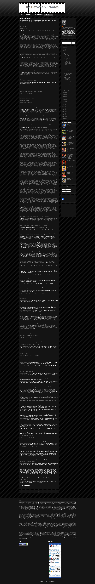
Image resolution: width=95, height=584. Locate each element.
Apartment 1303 (35, 218)
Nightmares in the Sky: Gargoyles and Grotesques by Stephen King (37, 206)
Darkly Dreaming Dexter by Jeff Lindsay (37, 193)
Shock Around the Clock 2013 (25, 373)
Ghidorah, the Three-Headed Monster (47, 317)
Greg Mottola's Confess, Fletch (43, 156)
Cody (33, 506)
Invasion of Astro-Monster (24, 318)
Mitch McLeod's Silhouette (43, 149)
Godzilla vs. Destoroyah (27, 325)
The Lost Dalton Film (40, 396)
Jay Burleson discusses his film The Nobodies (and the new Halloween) (32, 107)
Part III (55, 429)
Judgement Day (30, 122)
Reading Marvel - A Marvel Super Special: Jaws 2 (67, 78)
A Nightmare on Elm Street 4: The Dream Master (28, 242)
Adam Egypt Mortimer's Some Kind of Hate (32, 135)
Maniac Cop (42, 518)
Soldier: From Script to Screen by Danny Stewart (39, 175)
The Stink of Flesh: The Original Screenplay (27, 344)
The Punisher (58, 533)
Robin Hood (65, 524)
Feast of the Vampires (47, 509)
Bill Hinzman (43, 503)
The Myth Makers (45, 234)
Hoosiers (28, 514)
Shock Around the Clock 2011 (25, 448)
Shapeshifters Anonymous (31, 61)
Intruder (24, 515)
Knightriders (33, 517)
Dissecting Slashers (23, 28)
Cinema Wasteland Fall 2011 (25, 453)
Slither (42, 238)
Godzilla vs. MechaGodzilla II (38, 324)
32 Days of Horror (51, 85)
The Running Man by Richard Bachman (39, 181)
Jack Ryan (47, 515)
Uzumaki (27, 260)
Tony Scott (24, 535)
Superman (58, 528)
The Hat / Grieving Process (45, 65)
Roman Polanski (40, 525)
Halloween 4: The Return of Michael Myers (27, 77)
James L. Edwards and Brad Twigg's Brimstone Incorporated (36, 154)
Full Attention (58, 510)
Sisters (23, 220)
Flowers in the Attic (48, 221)
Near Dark (36, 256)
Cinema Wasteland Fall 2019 (25, 82)
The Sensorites (51, 230)
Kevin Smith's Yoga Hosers (51, 400)
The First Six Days (36, 468)
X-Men (71, 537)
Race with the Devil (70, 522)
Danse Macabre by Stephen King (50, 193)
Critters (71, 506)
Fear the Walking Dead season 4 (48, 266)
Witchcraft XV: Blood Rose (38, 115)
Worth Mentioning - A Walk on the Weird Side (68, 82)
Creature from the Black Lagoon (51, 506)
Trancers (34, 535)
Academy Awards (28, 502)
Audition (26, 238)
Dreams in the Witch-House (45, 25)
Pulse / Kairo (49, 239)
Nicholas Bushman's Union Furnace (28, 131)
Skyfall (26, 398)
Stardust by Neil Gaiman (35, 180)
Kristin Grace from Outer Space (40, 517)
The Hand (26, 254)
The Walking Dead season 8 (37, 266)
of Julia (21, 238)
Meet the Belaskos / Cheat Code (42, 66)
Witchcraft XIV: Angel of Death (25, 115)
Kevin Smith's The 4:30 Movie (44, 164)
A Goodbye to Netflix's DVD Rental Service (27, 89)
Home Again (43, 120)
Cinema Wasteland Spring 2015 (25, 310)
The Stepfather (50, 219)
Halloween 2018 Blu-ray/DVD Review (26, 102)
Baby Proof (43, 121)
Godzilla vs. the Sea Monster (37, 318)
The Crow (42, 531)
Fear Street (40, 509)
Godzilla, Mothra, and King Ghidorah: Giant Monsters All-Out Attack (43, 326)
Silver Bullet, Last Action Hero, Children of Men (39, 45)
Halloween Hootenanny (33, 31)
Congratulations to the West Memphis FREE (28, 461)
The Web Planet (39, 233)
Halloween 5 (40, 77)
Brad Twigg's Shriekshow (27, 155)
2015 (34, 85)
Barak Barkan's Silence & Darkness (33, 153)
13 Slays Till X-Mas (23, 158)
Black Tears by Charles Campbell (28, 182)
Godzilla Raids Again (50, 316)
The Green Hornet (72, 531)
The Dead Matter (46, 531)
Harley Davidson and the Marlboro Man (34, 513)
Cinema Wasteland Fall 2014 (25, 346)
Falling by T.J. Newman (29, 189)
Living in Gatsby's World (39, 402)
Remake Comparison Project (55, 523)
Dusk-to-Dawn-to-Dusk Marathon (43, 30)
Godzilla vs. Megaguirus (24, 326)
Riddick (48, 524)
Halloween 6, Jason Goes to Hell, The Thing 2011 (45, 37)
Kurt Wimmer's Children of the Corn (44, 158)
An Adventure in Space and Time (30, 229)
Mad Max (37, 518)
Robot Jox (73, 524)
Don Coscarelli (56, 508)
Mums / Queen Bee (32, 63)
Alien (40, 502)
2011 (32, 85)
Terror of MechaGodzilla (24, 321)
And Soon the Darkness (43, 243)
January (66, 92)
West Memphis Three (26, 537)
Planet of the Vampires (33, 246)
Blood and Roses (38, 257)
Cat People (48, 238)
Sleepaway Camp (69, 526)
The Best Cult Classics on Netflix (25, 303)
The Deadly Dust (37, 72)
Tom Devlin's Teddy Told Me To (32, 158)
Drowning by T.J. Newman (33, 197)
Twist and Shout (44, 124)
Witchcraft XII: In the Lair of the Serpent (32, 113)
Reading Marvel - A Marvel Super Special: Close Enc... (67, 55)
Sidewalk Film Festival (48, 526)
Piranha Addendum (36, 225)
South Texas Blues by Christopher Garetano (39, 176)
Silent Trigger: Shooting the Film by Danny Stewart (31, 207)
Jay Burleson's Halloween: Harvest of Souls (27, 371)
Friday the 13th (51, 256)
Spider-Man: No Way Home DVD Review (27, 98)
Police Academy (24, 522)
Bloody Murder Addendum (39, 262)
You (74, 537)
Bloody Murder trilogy (50, 246)
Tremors (38, 535)
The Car (45, 257)
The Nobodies (48, 533)
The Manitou (30, 255)
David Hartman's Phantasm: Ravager (26, 143)
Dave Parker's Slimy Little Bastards (36, 140)
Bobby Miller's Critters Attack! (45, 151)
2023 (64, 97)
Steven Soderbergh (22, 528)
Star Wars (56, 527)
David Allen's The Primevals (27, 161)
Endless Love (29, 224)
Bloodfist (51, 503)
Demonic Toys (55, 507)
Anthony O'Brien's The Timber (51, 138)
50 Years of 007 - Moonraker (70, 179)
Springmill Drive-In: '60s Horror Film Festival (28, 287)
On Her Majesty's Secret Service (49, 390)
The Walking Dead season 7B (52, 265)
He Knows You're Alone (48, 513)
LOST (29, 518)
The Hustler (43, 532)
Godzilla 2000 (50, 325)
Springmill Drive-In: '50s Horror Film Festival (28, 290)
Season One (34, 127)
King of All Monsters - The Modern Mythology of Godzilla (30, 357)
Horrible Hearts (33, 514)
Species (38, 527)
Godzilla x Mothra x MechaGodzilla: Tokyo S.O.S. (45, 327)
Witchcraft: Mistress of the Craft (33, 112)
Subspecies (43, 528)
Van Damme (56, 535)
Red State (42, 523)
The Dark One (38, 119)
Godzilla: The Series (43, 325)
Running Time (46, 525)
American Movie (44, 502)
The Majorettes (23, 533)
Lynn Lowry (33, 518)
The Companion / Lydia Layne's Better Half (35, 58)
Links (56, 14)
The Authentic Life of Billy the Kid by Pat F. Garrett (34, 192)
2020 (64, 102)
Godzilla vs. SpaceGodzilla (51, 324)
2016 (64, 109)
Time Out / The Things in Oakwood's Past (41, 64)
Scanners (60, 525)
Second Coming (48, 120)
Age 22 (27, 85)
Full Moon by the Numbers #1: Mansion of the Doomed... (67, 63)
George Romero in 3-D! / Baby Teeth (36, 67)
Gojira (29, 316)
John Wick (48, 516)
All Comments (66, 191)
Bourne (55, 503)
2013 (64, 114)
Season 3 (36, 333)
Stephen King (65, 527)
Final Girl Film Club (72, 509)
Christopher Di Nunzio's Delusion (39, 143)
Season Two (39, 127)
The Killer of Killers (52, 118)
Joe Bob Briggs (28, 516)
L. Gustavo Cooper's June (41, 138)
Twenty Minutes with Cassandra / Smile (33, 65)
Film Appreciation (29, 14)
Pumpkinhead (49, 522)
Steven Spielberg (29, 528)
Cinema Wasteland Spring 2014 (25, 362)
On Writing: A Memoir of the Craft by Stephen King (34, 210)
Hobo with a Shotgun (23, 514)
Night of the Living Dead (70, 519)
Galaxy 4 (31, 234)
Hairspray (24, 221)
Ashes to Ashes (27, 119)
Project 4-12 (54, 339)
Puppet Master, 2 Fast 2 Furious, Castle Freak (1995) (29, 49)
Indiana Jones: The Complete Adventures (27, 424)
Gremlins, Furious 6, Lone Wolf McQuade (40, 53)
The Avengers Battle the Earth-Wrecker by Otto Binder (36, 185)
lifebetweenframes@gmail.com (68, 35)
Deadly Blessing (23, 257)
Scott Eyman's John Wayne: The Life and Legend (34, 170)
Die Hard (69, 507)
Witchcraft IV (28, 110)
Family (21, 121)
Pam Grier (33, 521)
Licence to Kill (30, 396)
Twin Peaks (46, 535)
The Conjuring (30, 531)
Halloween (30, 76)
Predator (34, 522)
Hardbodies (26, 513)
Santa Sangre (22, 243)
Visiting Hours (50, 247)
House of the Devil (54, 514)
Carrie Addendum (30, 220)
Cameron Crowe (31, 504)
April (65, 50)
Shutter (39, 218)
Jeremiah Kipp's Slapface (36, 155)
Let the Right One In (43, 237)
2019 (64, 104)
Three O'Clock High (71, 534)
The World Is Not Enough (28, 397)
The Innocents (39, 249)
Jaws (65, 515)
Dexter (60, 507)
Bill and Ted (37, 503)
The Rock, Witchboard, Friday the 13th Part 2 (44, 40)
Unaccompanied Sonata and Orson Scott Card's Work (29, 355)
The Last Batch (46, 216)
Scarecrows (48, 255)
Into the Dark (72, 514)
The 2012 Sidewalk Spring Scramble (26, 435)
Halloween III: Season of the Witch (48, 76)
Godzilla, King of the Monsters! (38, 316)
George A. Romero (71, 510)
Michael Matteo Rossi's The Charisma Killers (32, 165)
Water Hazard (22, 342)
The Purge (63, 533)
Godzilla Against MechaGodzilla (28, 327)
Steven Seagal (72, 527)
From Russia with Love (48, 389)
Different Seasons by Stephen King (37, 188)
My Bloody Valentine (25, 219)
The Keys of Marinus (40, 230)
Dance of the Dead (54, 25)
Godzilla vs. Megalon (26, 320)
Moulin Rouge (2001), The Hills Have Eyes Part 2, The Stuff (44, 43)
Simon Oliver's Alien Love (31, 163)
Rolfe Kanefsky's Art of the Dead (32, 152)
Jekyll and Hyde (73, 515)
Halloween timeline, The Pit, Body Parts (29, 37)
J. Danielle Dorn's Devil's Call (46, 171)
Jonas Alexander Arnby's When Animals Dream (29, 134)
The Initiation (28, 237)
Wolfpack (21, 74)
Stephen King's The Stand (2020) (26, 93)
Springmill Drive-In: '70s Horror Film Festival (28, 283)
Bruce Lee (20, 504)
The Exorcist (29, 248)
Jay (68, 515)
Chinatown (54, 504)
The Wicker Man (54, 262)
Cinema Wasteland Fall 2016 (25, 300)
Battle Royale (52, 243)
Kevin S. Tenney (73, 516)
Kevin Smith (22, 517)
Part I (30, 428)
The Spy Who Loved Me (42, 393)
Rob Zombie (52, 524)
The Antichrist (43, 256)
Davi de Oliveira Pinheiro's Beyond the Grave (47, 129)
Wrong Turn (67, 537)
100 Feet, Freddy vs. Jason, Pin (41, 34)
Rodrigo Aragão (21, 525)
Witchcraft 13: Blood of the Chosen (48, 113)
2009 (30, 85)
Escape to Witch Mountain (24, 225)
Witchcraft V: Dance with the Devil (39, 110)
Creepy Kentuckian (66, 506)
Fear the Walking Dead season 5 (34, 267)
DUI (20, 120)
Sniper (34, 527)
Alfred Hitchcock (35, 502)
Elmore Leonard (21, 509)
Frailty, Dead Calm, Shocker (30, 34)
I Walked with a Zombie (32, 243)
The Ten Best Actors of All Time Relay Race (27, 437)
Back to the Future (72, 502)
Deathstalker (50, 507)
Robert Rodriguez (58, 524)
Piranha (31, 225)
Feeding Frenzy (30, 339)
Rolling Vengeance (33, 525)
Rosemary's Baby (53, 245)
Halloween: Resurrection (45, 79)
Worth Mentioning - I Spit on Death (68, 71)
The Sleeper (20, 534)
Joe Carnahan (35, 516)
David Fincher (25, 507)
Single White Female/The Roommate (39, 224)
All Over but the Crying (67, 59)
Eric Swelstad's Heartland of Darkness (35, 157)
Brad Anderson (60, 503)
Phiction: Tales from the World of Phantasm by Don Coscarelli (35, 191)
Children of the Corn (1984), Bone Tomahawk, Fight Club (30, 44)
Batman (20, 503)
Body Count (41, 162)
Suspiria (24, 255)
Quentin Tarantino (62, 522)
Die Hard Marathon (23, 409)
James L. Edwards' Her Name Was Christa (32, 151)
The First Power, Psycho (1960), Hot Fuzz (44, 41)
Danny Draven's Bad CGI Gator (49, 161)
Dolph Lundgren (49, 508)
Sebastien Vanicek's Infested (49, 162)
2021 (64, 101)
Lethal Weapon (69, 517)
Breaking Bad (66, 503)
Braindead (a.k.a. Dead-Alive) (31, 239)
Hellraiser (62, 513)
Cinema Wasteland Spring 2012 (25, 443)
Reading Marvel (37, 523)
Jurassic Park (57, 516)
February (66, 90)
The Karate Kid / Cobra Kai (57, 532)
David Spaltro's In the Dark (27, 133)
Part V (54, 432)
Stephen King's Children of (40, 251)
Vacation (51, 535)
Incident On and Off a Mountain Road (33, 25)
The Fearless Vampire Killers (60, 531)
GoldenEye (46, 396)
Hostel (48, 514)
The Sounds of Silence (29, 342)
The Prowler (53, 533)
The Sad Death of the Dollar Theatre (26, 337)
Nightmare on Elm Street (23, 521)
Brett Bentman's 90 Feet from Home (31, 149)
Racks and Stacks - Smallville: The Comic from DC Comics (70, 150)
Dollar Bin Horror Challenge (40, 508)
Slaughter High (28, 256)
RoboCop (69, 524)
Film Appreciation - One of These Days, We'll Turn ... (68, 85)
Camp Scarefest (23, 298)
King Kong (28, 517)
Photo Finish (54, 73)
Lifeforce (32, 261)
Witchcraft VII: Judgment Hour (31, 111)
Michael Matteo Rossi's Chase (44, 148)
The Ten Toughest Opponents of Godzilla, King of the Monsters (31, 330)
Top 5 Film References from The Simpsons (27, 351)
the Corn (46, 251)
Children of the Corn (47, 504)
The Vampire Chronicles (51, 534)
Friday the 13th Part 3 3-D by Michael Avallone (41, 184)
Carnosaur (37, 504)
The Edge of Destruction (27, 230)
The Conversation (36, 531)
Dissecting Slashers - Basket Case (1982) (68, 74)
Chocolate (24, 26)
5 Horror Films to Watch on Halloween (26, 378)
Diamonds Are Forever (45, 392)
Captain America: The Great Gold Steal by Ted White (47, 197)
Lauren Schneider (49, 517)
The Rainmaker (69, 533)
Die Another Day (39, 397)
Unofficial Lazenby (26, 391)
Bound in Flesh (32, 119)
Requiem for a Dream (65, 523)
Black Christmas (52, 218)
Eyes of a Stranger (35, 253)
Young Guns (21, 538)
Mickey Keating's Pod (36, 133)
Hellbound (39, 261)
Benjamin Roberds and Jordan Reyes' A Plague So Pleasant (32, 137)
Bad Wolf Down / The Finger (43, 57)
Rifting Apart (24, 122)
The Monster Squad (30, 533)
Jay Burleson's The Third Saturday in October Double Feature (31, 91)
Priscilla (38, 522)
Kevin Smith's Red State (24, 400)
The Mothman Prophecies (38, 244)
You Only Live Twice (37, 390)
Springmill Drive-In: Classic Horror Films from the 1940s (30, 280)
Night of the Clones (51, 72)
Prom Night (40, 219)
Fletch (27, 510)
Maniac (25, 224)
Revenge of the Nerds (25, 524)
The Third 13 (41, 215)
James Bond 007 (54, 515)
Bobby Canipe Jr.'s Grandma (38, 161)
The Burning (30, 251)
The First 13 (30, 215)
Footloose (28, 221)
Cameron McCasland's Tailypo (40, 131)
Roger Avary (27, 525)
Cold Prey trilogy (30, 236)
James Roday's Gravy (32, 138)
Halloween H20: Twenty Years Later (31, 79)
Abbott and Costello (22, 502)
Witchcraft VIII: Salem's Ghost (45, 111)
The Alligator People (34, 314)
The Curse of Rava (43, 72)
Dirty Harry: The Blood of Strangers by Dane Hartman (34, 208)
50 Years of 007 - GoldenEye (70, 173)
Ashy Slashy (38, 120)
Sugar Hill (30, 257)
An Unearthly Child (40, 229)
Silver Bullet (63, 526)
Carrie (26, 220)
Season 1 (28, 333)
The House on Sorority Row (35, 221)
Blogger (53, 581)
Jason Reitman (61, 515)
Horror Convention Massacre (42, 514)
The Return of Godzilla (49, 321)
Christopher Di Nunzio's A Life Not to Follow (45, 144)
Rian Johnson (31, 524)
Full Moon (63, 510)
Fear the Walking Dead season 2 (40, 265)
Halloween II (37, 76)
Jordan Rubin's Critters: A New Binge (31, 148)
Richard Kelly (37, 524)
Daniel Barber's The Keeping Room (41, 136)
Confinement (24, 120)
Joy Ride (52, 516)
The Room (73, 533)
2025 (64, 94)
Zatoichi (25, 538)
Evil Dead (27, 509)
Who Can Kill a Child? (26, 244)
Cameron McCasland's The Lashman (31, 129)
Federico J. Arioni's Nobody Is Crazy (31, 164)
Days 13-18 (43, 471)
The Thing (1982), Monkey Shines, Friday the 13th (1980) (39, 46)
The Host (46, 118)
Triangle (35, 245)
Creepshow (59, 506)
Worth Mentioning (39, 14)
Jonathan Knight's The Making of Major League (31, 171)
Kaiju (68, 516)
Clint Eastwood (27, 506)
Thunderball (28, 390)
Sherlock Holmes (32, 526)
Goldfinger (22, 390)
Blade (47, 503)
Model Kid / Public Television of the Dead (44, 61)
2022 (64, 99)
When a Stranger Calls (34, 219)
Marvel (52, 518)
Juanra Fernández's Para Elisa (43, 134)
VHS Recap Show (23, 481)
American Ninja (50, 502)
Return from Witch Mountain (39, 227)
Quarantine (38, 85)
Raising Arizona (26, 523)
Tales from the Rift (49, 121)
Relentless (47, 523)
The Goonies (67, 531)
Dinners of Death (52, 30)
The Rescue (28, 233)
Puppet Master (54, 522)
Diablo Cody (65, 507)
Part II (21, 429)
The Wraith (65, 534)
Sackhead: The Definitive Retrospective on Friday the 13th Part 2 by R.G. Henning (37, 183)
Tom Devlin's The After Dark (42, 163)
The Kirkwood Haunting (47, 73)
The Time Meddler (26, 234)
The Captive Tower (27, 73)
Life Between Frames (67, 26)
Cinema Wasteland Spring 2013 (25, 405)
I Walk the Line (60, 514)
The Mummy (36, 533)
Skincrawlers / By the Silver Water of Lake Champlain (34, 59)
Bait (34, 118)
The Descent (22, 248)
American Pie (56, 502)
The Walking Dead (59, 534)
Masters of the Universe (66, 518)
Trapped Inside (29, 120)
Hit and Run (49, 339)
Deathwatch (37, 248)
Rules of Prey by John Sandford (46, 194)
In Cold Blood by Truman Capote (49, 192)
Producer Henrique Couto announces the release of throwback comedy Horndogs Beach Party (36, 274)
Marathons (47, 518)
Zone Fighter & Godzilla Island (38, 320)
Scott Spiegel (72, 525)
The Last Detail (65, 532)
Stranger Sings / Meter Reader (28, 64)
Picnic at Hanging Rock (27, 245)
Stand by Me (48, 527)
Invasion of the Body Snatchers (31, 515)
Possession (42, 239)
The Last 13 (45, 215)
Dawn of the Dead (32, 507)
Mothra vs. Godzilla (34, 317)
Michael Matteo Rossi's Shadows (48, 155)
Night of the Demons (37, 220)
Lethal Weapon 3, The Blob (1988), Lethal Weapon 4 (34, 47)
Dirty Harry (74, 507)
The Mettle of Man (36, 122)
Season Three (44, 127)
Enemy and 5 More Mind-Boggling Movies (27, 365)
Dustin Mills (72, 508)
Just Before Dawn (63, 516)
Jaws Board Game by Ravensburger (26, 95)
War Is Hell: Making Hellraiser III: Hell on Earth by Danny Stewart (43, 199)
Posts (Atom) (41, 494)
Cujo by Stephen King (39, 179)
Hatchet (42, 513)
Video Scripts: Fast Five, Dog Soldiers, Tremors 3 (70, 143)
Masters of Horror (59, 518)
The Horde (24, 246)
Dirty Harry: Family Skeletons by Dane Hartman (42, 189)
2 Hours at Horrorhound (24, 353)
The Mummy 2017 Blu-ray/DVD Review (27, 104)
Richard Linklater (42, 524)
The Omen (27, 253)
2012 (64, 116)
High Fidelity (74, 513)
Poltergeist (30, 522)
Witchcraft (30, 109)
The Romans (33, 233)
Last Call (54, 119)
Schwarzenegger (66, 525)
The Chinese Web (27, 74)
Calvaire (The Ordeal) (43, 245)
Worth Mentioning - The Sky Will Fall (70, 131)
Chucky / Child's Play (67, 504)
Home (21, 14)
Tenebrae (21, 239)
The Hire (28, 532)
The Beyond (29, 262)
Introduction (20, 515)
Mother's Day (45, 219)
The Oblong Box (33, 70)
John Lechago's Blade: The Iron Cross (45, 152)
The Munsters (43, 533)
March (65, 89)
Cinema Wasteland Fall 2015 (25, 306)
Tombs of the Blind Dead (50, 244)
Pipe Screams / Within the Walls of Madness (47, 62)
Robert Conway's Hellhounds (33, 162)
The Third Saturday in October (34, 534)
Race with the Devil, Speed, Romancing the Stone (39, 39)
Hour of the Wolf (43, 242)
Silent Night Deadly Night (56, 526)
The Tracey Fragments (43, 534)
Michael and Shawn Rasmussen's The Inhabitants (42, 139)
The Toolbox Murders (45, 218)
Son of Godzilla (48, 318)
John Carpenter (42, 516)
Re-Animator (31, 523)
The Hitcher (42, 221)
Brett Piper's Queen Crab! (48, 137)
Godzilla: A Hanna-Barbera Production (38, 321)
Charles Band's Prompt (38, 167)
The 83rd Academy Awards (24, 479)
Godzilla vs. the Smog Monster (41, 319)
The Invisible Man (48, 532)
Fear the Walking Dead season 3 (25, 266)
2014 (64, 113)
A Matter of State (34, 73)
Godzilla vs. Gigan (53, 319)
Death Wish (45, 507)
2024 (64, 96)
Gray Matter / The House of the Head (31, 57)
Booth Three (25, 121)
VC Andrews (62, 535)
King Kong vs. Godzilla (24, 317)
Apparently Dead (30, 121)
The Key (35, 342)
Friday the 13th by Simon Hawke (40, 182)
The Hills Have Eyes (22, 532)
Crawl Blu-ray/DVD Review (24, 100)
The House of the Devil (48, 261)
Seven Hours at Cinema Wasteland (26, 296)
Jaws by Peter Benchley (27, 181)
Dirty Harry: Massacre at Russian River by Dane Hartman (30, 194)
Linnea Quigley (24, 518)
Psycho (43, 220)
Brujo (44, 118)
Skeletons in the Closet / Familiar (42, 63)
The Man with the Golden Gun (29, 393)
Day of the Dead (39, 507)
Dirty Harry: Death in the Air (29, 209)
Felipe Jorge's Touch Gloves (51, 143)
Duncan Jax (67, 508)
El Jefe (32, 118)
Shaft (27, 526)
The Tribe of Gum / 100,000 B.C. (49, 229)
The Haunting (52, 237)
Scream (20, 526)
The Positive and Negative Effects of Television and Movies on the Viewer (33, 293)
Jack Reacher (43, 515)
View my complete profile (66, 37)
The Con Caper (40, 73)
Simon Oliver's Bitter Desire (28, 167)
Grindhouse (22, 262)
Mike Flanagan (73, 518)
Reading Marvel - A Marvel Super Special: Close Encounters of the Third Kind (70, 156)
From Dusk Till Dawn (50, 510)
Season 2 (32, 333)
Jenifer (21, 26)
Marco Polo (34, 230)
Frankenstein (31, 510)
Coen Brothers (41, 506)
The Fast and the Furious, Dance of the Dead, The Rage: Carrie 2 (44, 48)
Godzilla (35, 325)
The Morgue (50, 119)
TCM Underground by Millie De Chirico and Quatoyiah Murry (36, 173)
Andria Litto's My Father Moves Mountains (47, 165)
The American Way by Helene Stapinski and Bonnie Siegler (40, 174)
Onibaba (33, 260)
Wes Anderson (71, 535)
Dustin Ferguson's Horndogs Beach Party (40, 147)
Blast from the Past (43, 339)
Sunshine (35, 237)
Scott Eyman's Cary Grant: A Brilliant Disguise (42, 172)
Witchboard (33, 537)
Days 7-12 (21, 470)
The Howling (38, 532)
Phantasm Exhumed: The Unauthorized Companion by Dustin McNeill (35, 202)
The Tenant (51, 242)
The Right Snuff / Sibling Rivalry (33, 62)
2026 (64, 49)
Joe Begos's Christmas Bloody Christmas (49, 157)
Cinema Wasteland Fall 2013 (25, 381)
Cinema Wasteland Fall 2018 (25, 270)
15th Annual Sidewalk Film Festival (26, 384)
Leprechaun (55, 517)
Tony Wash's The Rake (45, 146)
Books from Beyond (38, 118)
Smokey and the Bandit (28, 527)
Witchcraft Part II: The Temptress (40, 109)
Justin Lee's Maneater (34, 156)
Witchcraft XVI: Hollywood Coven (52, 115)
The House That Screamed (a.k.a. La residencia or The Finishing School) (44, 254)
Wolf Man (47, 537)
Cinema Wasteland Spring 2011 (25, 463)
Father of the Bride (43, 225)
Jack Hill (38, 515)
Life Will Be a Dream (68, 52)
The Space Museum (50, 233)
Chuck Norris (60, 504)
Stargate (61, 527)
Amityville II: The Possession (48, 260)
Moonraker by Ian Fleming (24, 193)
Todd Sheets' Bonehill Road (27, 147)
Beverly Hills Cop (32, 503)
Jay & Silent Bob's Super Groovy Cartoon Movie (37, 400)
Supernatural (64, 528)
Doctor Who (32, 508)
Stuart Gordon (37, 528)
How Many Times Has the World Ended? (27, 402)
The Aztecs (46, 230)
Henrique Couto (68, 513)
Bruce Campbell (72, 503)
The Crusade (44, 233)
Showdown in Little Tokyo (39, 526)
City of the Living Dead (24, 261)
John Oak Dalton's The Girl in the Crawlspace (33, 146)
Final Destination (65, 509)
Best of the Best (25, 503)
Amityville (60, 502)
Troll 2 (43, 535)
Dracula (61, 508)
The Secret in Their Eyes (50, 224)
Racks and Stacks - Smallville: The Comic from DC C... (67, 68)
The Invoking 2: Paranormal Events (26, 139)
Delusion (34, 120)
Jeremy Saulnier (22, 516)
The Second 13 (35, 215)
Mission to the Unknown (37, 234)
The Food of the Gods (54, 257)
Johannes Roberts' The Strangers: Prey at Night (41, 145)
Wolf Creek (43, 537)
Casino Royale (29, 389)
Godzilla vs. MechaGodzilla (49, 320)
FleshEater (22, 510)
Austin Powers (65, 502)
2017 (64, 108)
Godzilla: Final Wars (23, 328)
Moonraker (51, 393)
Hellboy (58, 513)
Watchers (66, 535)
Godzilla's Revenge (29, 319)
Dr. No (40, 389)
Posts (64, 189)
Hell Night (21, 237)
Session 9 (24, 526)
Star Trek (52, 527)
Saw (56, 525)
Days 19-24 (25, 473)
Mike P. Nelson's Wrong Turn (45, 153)
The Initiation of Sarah (30, 249)
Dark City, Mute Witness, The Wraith (34, 36)
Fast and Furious (34, 509)
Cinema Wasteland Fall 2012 (25, 418)
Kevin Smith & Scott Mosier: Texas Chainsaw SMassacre (30, 446)
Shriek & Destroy (37, 339)
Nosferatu (33, 238)
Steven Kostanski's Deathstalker (36, 166)
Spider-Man (31, 72)
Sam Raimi (52, 525)
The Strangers (25, 534)
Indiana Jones (66, 514)
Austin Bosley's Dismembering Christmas (47, 135)
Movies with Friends (43, 85)
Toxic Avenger (30, 535)
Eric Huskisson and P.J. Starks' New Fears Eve (70, 137)
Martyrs (41, 246)
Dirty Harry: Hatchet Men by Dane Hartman (27, 198)
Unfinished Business (37, 121)
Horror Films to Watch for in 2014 (26, 369)
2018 (64, 106)
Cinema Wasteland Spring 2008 (25, 360)
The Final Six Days (47, 474)
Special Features (48, 14)
